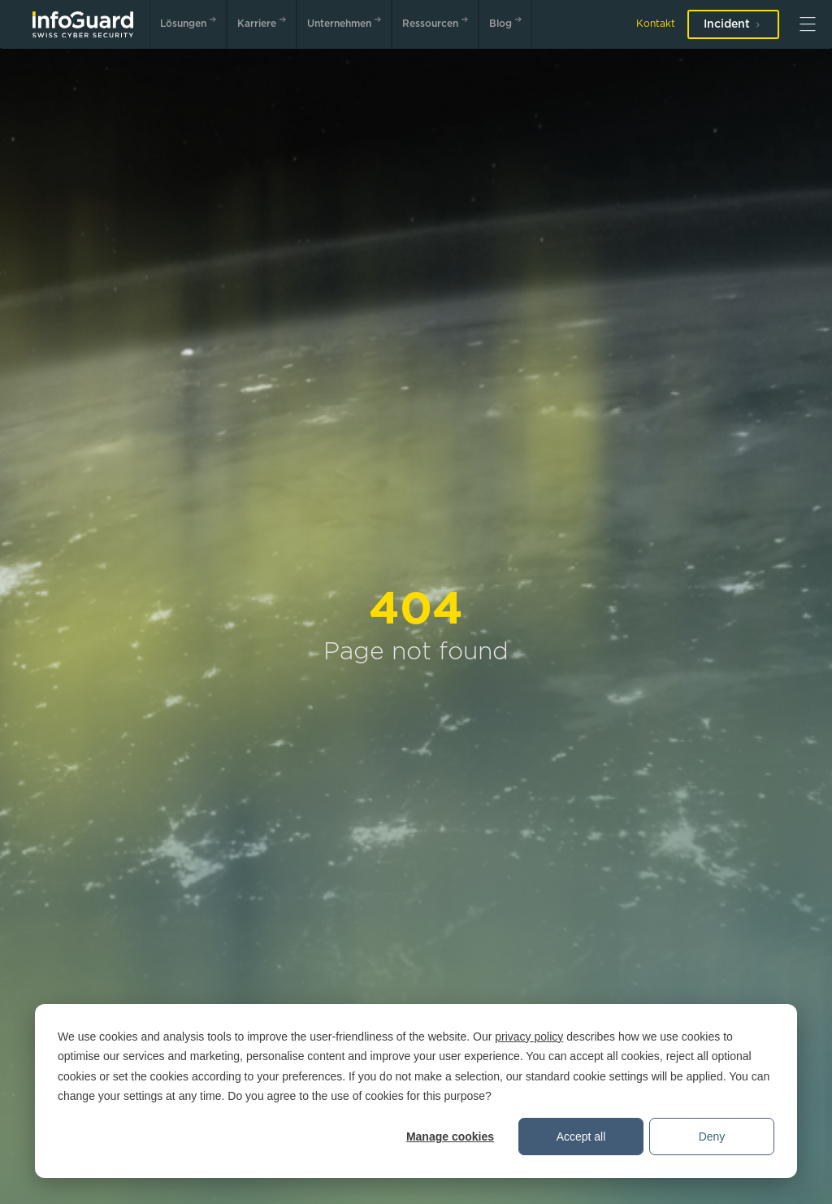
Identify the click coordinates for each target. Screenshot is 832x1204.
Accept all (581, 1136)
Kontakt (655, 24)
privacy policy (529, 1036)
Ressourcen (438, 22)
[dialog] (416, 1091)
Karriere (264, 22)
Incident (733, 24)
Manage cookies (450, 1136)
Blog (508, 22)
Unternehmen (347, 22)
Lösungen (191, 22)
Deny (712, 1136)
